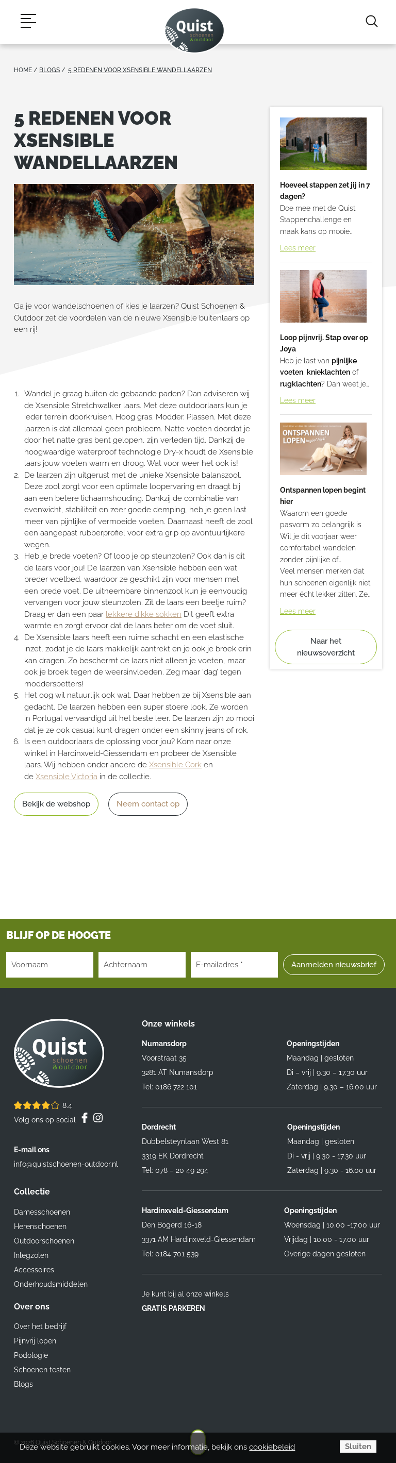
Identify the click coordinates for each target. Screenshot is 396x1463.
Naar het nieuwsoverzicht (326, 647)
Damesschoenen (42, 1212)
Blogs (23, 1384)
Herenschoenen (40, 1226)
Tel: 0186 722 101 (169, 1087)
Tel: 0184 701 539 (170, 1254)
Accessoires (34, 1270)
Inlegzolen (31, 1255)
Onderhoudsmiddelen (51, 1284)
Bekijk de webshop (56, 804)
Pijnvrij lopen (35, 1341)
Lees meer (298, 248)
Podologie (31, 1355)
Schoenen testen (42, 1370)
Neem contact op (148, 804)
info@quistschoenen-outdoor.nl (66, 1164)
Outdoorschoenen (44, 1241)
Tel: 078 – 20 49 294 (175, 1170)
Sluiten (358, 1446)
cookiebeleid (272, 1447)
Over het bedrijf (40, 1326)
